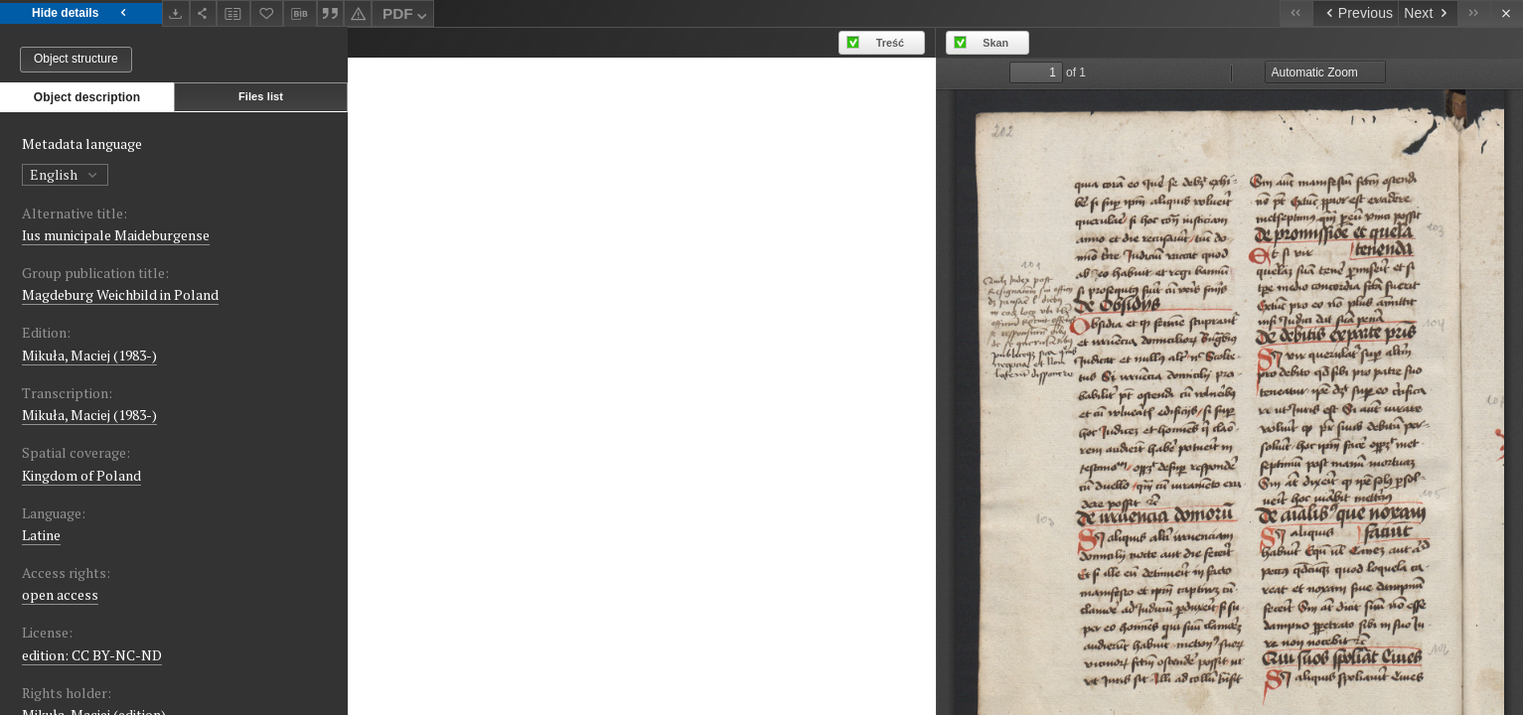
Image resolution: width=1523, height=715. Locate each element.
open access (60, 594)
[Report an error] (358, 13)
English (65, 174)
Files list (260, 96)
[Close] (1506, 13)
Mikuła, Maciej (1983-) (89, 355)
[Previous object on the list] (1355, 13)
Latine (41, 534)
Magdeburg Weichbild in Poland (120, 294)
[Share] (204, 13)
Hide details (81, 13)
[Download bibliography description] (300, 14)
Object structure (76, 59)
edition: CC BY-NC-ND (92, 654)
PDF (406, 16)
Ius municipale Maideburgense (116, 234)
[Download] (176, 13)
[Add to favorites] (267, 13)
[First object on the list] (1296, 13)
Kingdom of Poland (81, 475)
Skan (995, 43)
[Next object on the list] (1427, 13)
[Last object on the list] (1473, 13)
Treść (890, 43)
